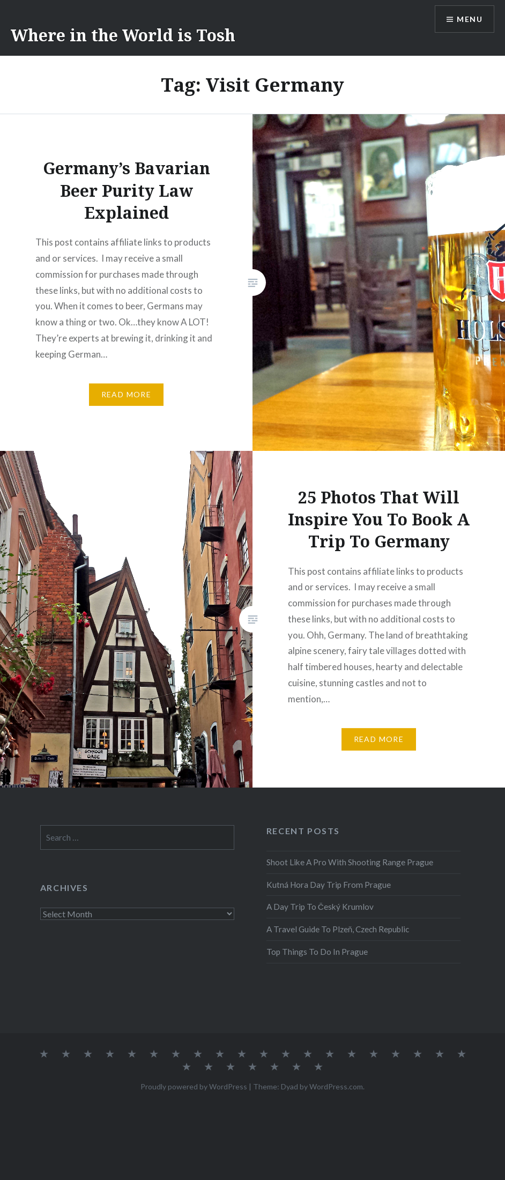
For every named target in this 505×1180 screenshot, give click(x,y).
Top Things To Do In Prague (317, 951)
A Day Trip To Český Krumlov (320, 906)
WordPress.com (336, 1086)
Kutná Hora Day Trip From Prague (328, 884)
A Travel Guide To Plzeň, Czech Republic (338, 929)
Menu (469, 19)
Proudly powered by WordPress (193, 1086)
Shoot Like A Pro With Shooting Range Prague (349, 862)
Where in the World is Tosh (123, 35)
